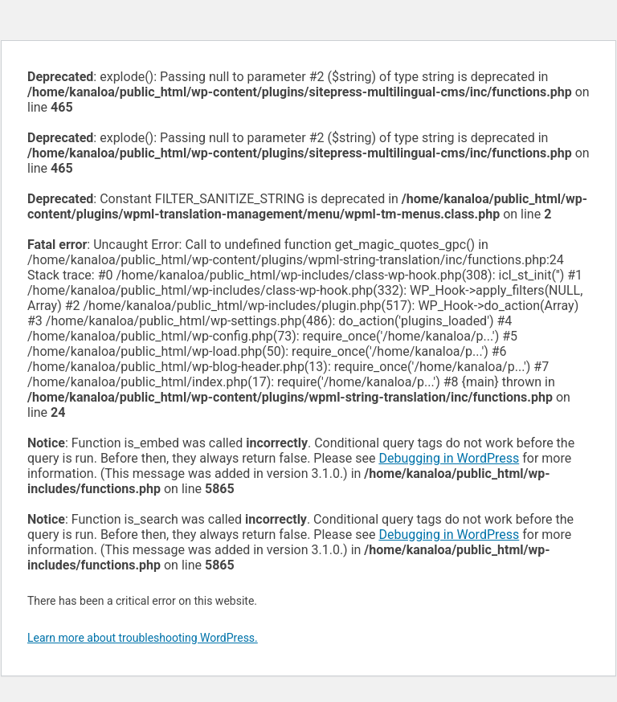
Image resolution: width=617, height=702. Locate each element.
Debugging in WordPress (448, 458)
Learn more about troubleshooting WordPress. (142, 637)
